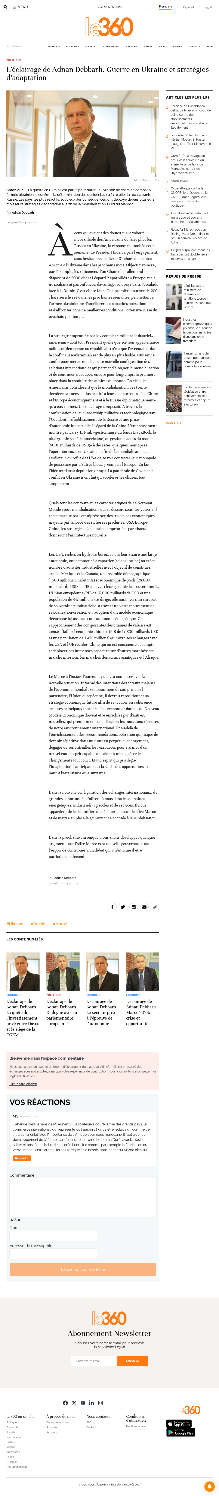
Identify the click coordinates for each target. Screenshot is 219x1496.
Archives (51, 1432)
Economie (72, 46)
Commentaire (22, 1175)
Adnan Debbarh (23, 212)
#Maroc (60, 924)
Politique (54, 46)
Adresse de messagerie (31, 1246)
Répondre (21, 1158)
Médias (148, 46)
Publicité (51, 1427)
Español (188, 7)
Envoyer (132, 1360)
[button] (209, 1486)
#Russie (38, 924)
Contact (91, 1427)
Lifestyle (194, 46)
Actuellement (14, 46)
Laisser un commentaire (83, 1269)
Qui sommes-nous (57, 1422)
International (111, 46)
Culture (131, 46)
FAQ (88, 1422)
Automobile (13, 1452)
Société (90, 46)
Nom (14, 1227)
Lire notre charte (23, 1084)
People (177, 46)
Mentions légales (136, 1426)
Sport (163, 46)
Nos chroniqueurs (16, 1466)
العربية (209, 7)
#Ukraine (14, 924)
